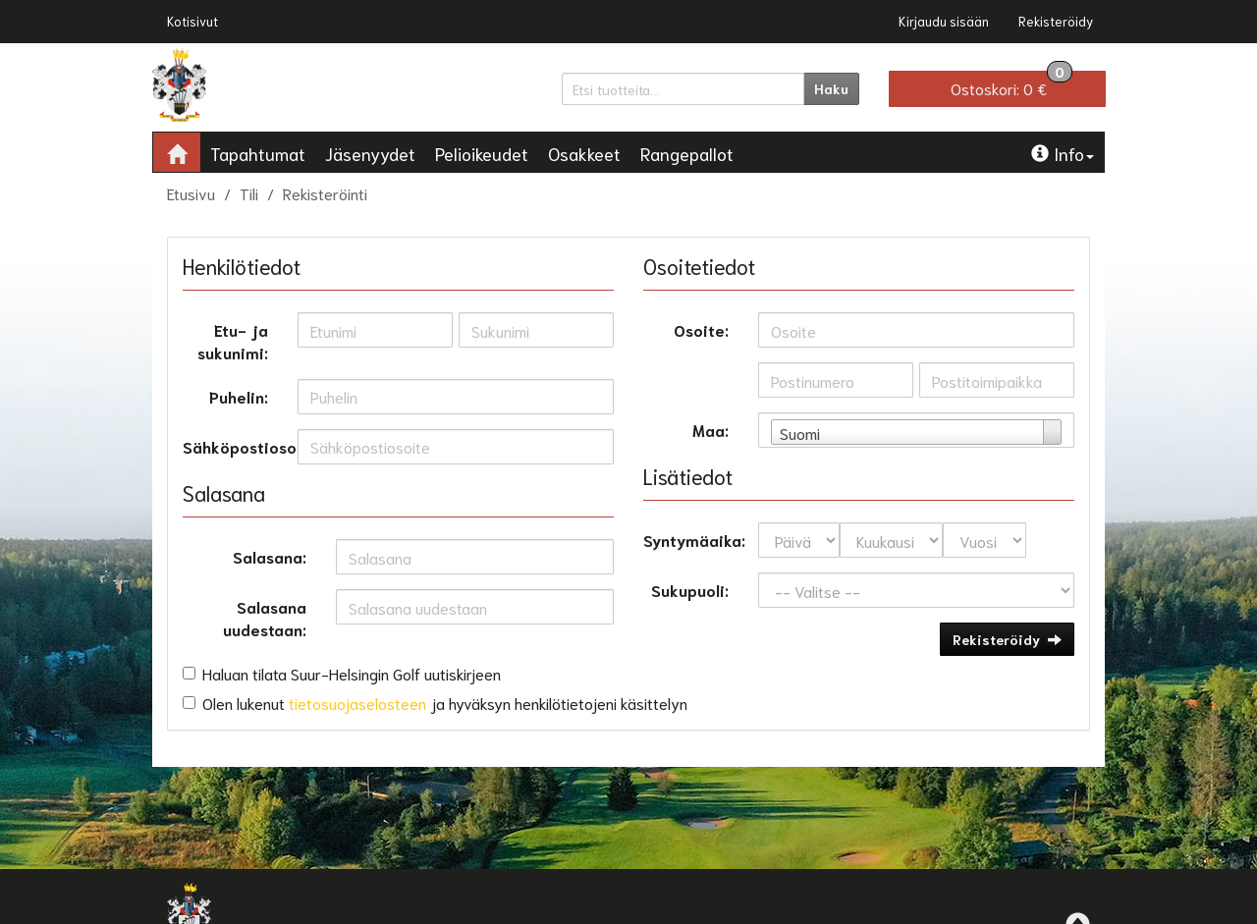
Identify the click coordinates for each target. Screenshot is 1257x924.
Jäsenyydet (370, 153)
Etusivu (191, 193)
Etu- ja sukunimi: (232, 340)
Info (1062, 153)
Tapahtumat (257, 153)
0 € (1011, 84)
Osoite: (701, 329)
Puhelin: (238, 396)
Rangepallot (687, 153)
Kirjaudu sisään (944, 21)
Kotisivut (192, 21)
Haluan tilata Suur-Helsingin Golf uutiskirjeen (351, 673)
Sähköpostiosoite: (233, 446)
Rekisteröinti (325, 193)
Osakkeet (584, 153)
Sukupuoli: (690, 589)
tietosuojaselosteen (357, 702)
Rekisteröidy (1055, 21)
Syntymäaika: (693, 539)
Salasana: (269, 556)
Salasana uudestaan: (264, 617)
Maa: (710, 429)
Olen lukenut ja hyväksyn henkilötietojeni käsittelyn (444, 702)
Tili (249, 193)
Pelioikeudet (481, 153)
